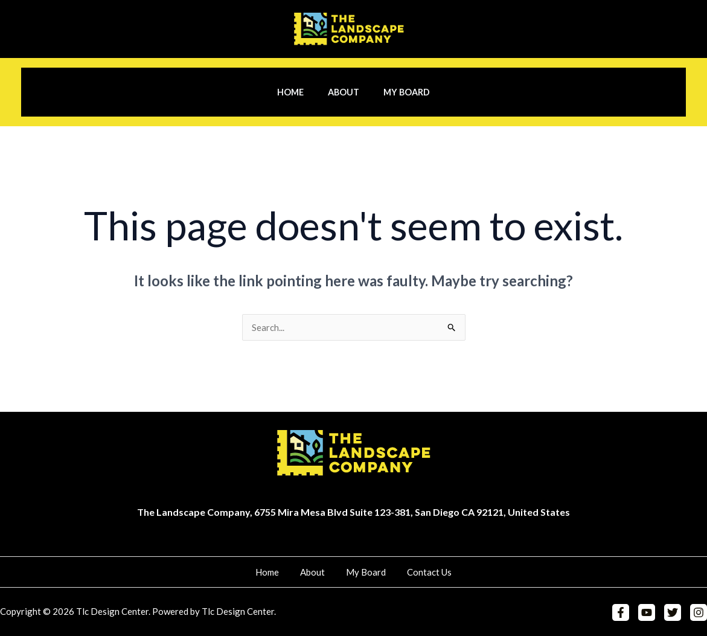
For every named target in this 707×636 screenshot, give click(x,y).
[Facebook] (625, 613)
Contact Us (419, 572)
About (343, 92)
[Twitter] (674, 613)
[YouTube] (649, 613)
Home (297, 92)
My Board (400, 92)
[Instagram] (698, 613)
